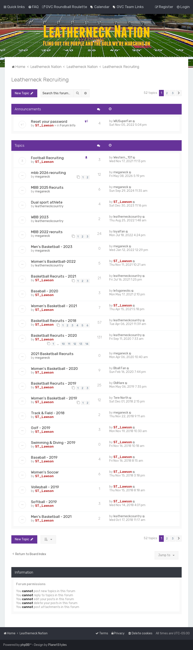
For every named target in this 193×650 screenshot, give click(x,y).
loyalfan (119, 231)
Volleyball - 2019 (45, 487)
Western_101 (122, 157)
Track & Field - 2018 (48, 413)
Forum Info (67, 125)
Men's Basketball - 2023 (51, 246)
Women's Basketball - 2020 (54, 368)
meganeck (42, 176)
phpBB (25, 645)
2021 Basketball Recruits (52, 354)
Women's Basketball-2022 (53, 261)
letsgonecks (122, 291)
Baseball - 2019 (44, 457)
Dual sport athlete (46, 202)
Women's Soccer (45, 472)
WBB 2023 (39, 217)
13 (80, 343)
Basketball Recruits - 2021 (53, 276)
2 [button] (167, 93)
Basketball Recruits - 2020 (54, 335)
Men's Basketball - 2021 (51, 516)
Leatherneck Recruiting (40, 79)
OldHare (118, 383)
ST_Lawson (44, 125)
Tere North (120, 398)
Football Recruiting (47, 158)
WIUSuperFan (122, 121)
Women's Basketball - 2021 (54, 306)
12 (74, 343)
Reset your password (49, 121)
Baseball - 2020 (44, 291)
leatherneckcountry (49, 206)
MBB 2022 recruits (47, 232)
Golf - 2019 (40, 428)
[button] (179, 93)
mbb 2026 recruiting (48, 172)
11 (69, 343)
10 (63, 343)
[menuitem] (33, 7)
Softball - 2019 (44, 502)
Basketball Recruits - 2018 (53, 320)
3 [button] (173, 93)
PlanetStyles (57, 645)
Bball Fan (119, 368)
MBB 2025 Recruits (47, 187)
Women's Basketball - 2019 (54, 398)
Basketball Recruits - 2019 (53, 383)
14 (86, 343)
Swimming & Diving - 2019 (53, 442)
